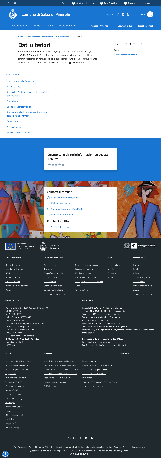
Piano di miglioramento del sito (18, 369)
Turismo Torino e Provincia (55, 381)
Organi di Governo (13, 265)
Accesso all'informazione (101, 25)
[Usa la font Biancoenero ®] (83, 3)
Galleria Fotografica (141, 277)
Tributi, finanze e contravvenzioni (89, 281)
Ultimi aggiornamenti (14, 415)
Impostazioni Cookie (14, 406)
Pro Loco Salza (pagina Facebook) (96, 369)
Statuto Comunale (13, 394)
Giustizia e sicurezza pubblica (87, 265)
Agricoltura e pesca (52, 265)
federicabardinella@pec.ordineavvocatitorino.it (106, 345)
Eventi (136, 265)
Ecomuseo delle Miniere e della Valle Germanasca (103, 381)
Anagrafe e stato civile (53, 273)
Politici (8, 289)
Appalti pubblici (50, 277)
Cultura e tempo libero (53, 289)
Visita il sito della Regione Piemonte (59, 361)
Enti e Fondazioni (12, 281)
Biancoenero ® (90, 450)
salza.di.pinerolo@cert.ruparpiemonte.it (27, 323)
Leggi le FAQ (10, 373)
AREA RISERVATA (79, 453)
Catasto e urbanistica (53, 285)
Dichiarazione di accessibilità (17, 365)
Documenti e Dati (12, 277)
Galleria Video (139, 281)
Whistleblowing (12, 427)
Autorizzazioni (50, 281)
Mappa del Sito (11, 423)
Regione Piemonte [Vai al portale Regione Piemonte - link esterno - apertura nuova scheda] (15, 3)
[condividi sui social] (120, 43)
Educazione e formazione (54, 294)
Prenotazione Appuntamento (17, 377)
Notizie (111, 269)
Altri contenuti (62, 36)
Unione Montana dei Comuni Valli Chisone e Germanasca (68, 369)
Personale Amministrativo (16, 285)
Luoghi (136, 269)
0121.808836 (15, 310)
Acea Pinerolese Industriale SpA (57, 377)
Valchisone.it (87, 377)
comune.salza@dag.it (20, 326)
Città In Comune (134, 447)
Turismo (78, 285)
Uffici (7, 273)
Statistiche (10, 419)
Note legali (10, 402)
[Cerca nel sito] (150, 14)
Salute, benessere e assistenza (88, 277)
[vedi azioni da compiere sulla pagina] (135, 43)
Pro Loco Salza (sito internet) (94, 373)
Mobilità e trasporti (83, 273)
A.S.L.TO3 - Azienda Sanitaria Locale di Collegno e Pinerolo (69, 373)
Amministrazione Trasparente (39, 36)
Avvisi (110, 277)
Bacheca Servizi (12, 390)
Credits (8, 410)
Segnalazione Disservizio (15, 381)
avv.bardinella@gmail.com (99, 341)
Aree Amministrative (14, 269)
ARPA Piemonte (51, 386)
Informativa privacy (13, 398)
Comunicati (112, 273)
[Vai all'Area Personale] (137, 3)
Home (20, 36)
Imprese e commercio (84, 269)
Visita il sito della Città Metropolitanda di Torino (64, 365)
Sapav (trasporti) (89, 361)
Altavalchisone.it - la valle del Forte (97, 365)
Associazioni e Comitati (143, 294)
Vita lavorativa (81, 289)
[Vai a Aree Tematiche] (109, 3)
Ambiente (48, 269)
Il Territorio (137, 273)
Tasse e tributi (114, 265)
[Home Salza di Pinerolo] (39, 14)
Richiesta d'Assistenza (14, 386)
